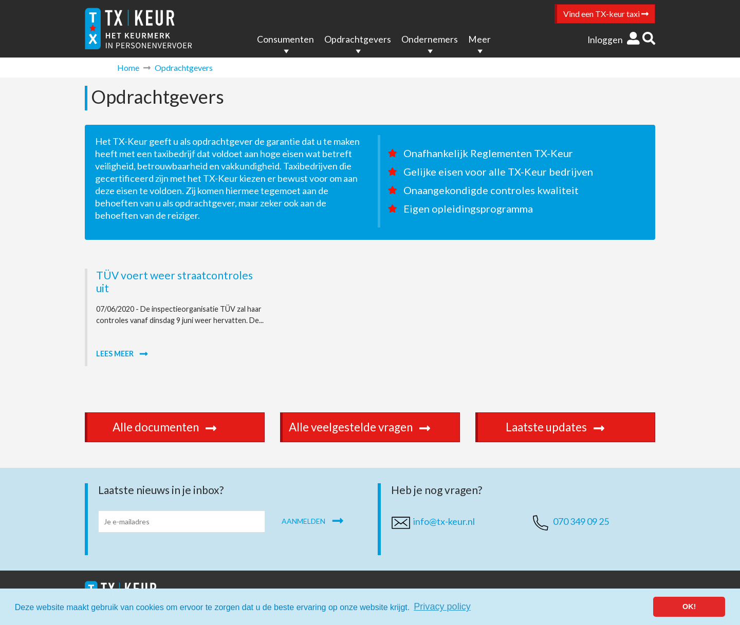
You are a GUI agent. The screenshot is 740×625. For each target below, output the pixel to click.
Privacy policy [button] (442, 606)
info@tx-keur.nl (444, 521)
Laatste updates (566, 427)
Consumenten (285, 39)
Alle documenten (176, 427)
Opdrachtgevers (357, 39)
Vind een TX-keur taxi (606, 13)
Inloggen (613, 39)
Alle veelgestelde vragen (371, 427)
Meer (479, 39)
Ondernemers (429, 39)
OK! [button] (689, 606)
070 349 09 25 (581, 521)
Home (128, 67)
